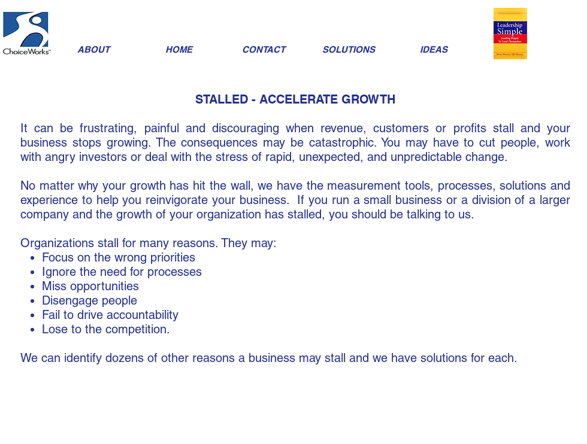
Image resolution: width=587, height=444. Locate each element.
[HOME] (178, 49)
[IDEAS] (433, 49)
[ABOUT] (93, 49)
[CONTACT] (263, 49)
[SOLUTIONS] (348, 49)
